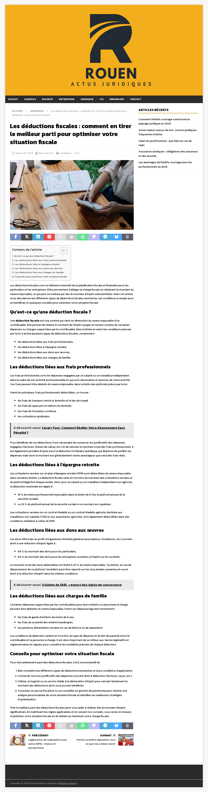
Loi (101, 99)
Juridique (87, 99)
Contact (135, 99)
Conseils (30, 99)
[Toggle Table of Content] (62, 250)
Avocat (13, 99)
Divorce (47, 99)
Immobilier (116, 99)
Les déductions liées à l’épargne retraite (37, 264)
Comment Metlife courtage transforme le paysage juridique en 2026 (164, 121)
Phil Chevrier (46, 153)
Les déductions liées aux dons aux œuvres (39, 268)
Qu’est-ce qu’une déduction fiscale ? (34, 256)
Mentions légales (68, 783)
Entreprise (66, 99)
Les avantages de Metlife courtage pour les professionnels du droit (165, 164)
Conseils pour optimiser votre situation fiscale (41, 276)
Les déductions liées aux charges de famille (39, 272)
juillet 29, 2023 (24, 153)
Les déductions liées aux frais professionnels (41, 260)
